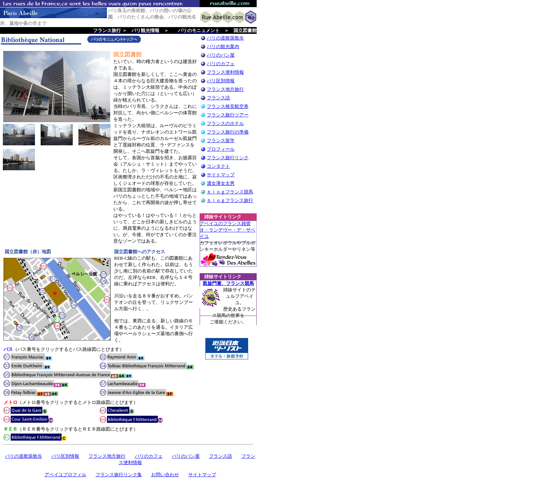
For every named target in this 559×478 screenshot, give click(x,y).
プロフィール (221, 149)
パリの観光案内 (223, 46)
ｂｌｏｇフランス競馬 (230, 191)
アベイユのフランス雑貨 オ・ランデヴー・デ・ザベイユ (227, 230)
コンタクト (218, 166)
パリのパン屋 (221, 55)
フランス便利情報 (225, 72)
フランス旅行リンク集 (119, 474)
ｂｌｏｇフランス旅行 (230, 200)
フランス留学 (221, 140)
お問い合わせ (165, 474)
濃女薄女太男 (221, 183)
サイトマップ (221, 174)
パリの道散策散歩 (225, 38)
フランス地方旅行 (225, 89)
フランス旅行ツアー (227, 115)
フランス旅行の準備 (227, 132)
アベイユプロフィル (65, 474)
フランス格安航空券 (227, 106)
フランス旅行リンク (227, 157)
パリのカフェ (221, 63)
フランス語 (218, 97)
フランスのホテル (225, 123)
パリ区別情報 (221, 80)
